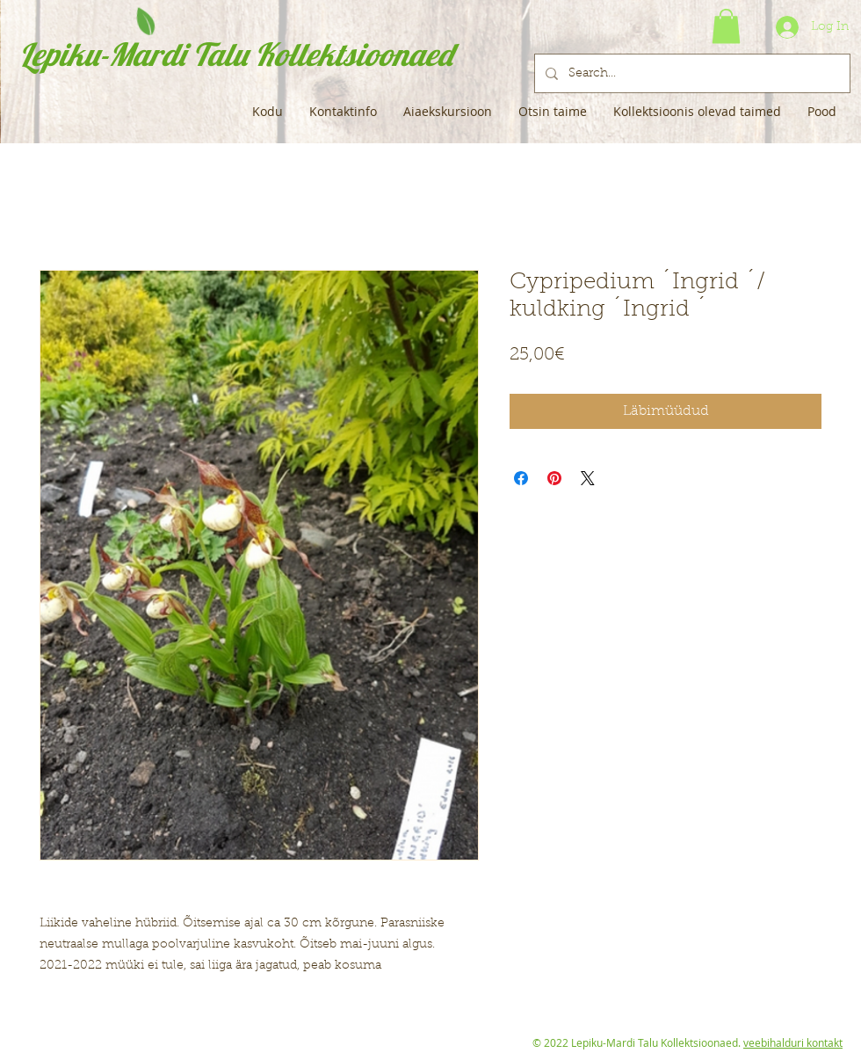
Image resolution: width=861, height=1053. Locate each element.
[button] (726, 26)
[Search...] (690, 73)
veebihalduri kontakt (793, 1042)
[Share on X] (587, 478)
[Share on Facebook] (521, 478)
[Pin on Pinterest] (554, 478)
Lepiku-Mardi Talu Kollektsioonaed (235, 54)
